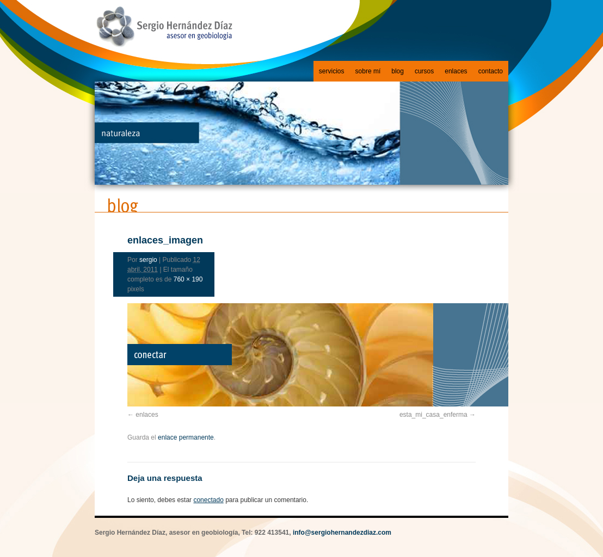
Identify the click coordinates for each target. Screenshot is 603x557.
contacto (490, 71)
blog (397, 71)
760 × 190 (188, 279)
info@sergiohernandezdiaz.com (342, 532)
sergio (148, 260)
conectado (208, 500)
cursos (424, 71)
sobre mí (368, 71)
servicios (331, 71)
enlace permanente (186, 437)
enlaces (456, 71)
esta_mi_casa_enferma (433, 414)
